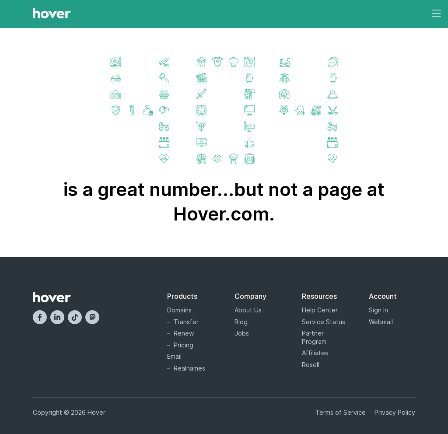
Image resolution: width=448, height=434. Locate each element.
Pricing (183, 345)
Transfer (186, 322)
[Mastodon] (92, 317)
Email (174, 356)
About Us (248, 310)
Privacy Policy (394, 412)
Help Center (320, 310)
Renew (184, 333)
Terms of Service (340, 412)
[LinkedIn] (57, 317)
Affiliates (315, 353)
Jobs (241, 333)
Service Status (323, 322)
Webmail (381, 322)
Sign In (378, 310)
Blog (241, 322)
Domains (179, 310)
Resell (310, 364)
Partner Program (314, 337)
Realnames (189, 368)
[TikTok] (75, 317)
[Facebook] (40, 317)
